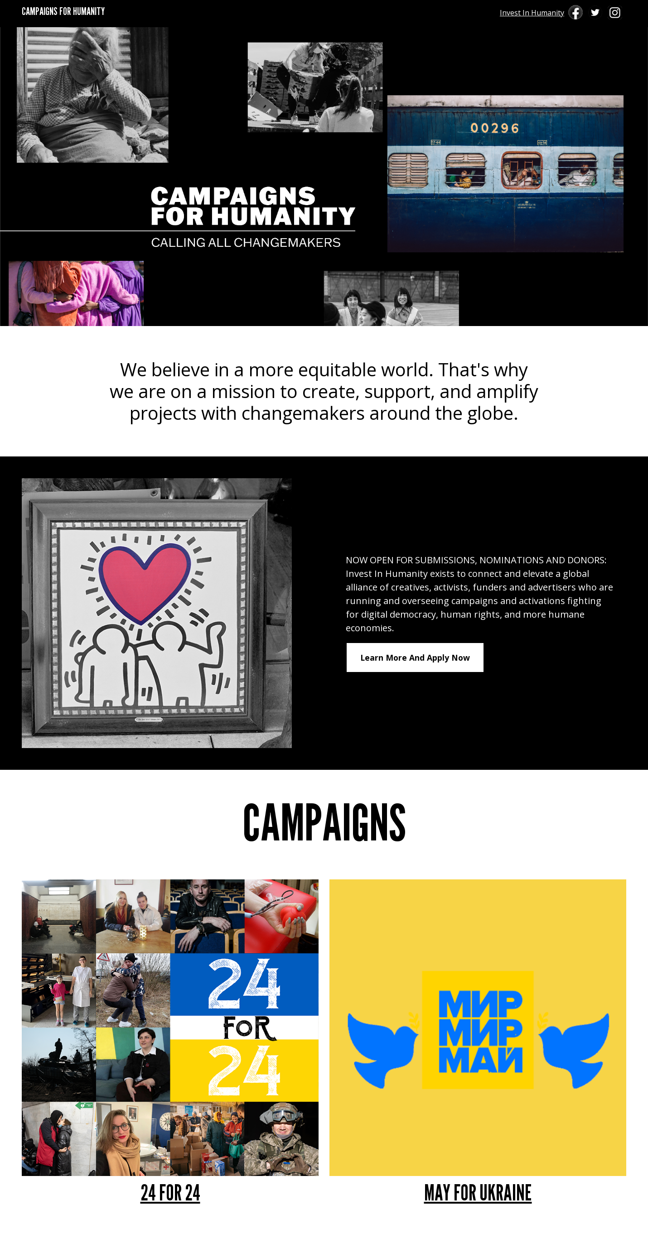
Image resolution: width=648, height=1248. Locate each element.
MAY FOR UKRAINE (478, 1192)
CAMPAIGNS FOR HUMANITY (63, 11)
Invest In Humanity (532, 13)
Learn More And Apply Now (415, 657)
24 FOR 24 (170, 1192)
